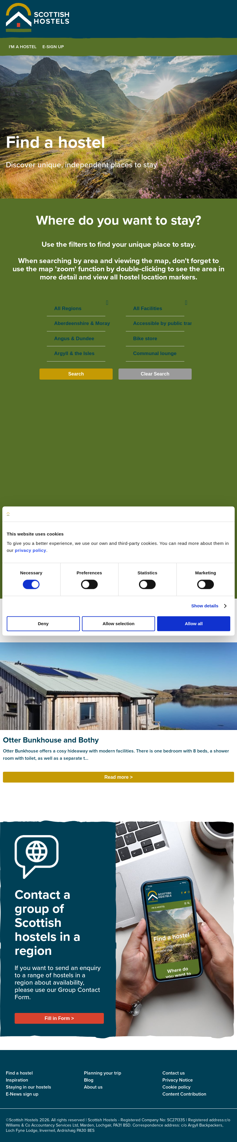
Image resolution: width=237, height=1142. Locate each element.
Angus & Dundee (76, 338)
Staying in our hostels (28, 1087)
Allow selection (118, 623)
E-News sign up (22, 1094)
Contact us (173, 1073)
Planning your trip (102, 1073)
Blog (88, 1080)
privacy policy (30, 550)
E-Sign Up (53, 47)
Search (76, 373)
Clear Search (155, 373)
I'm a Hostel (23, 47)
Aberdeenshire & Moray (76, 323)
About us (93, 1087)
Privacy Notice (177, 1080)
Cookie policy (176, 1087)
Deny (43, 623)
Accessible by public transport (155, 323)
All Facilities (155, 308)
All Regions (76, 308)
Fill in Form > (59, 1018)
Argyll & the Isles (76, 353)
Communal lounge (155, 353)
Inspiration (17, 1080)
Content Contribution (184, 1094)
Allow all (194, 623)
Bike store (155, 338)
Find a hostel (19, 1073)
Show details (205, 606)
